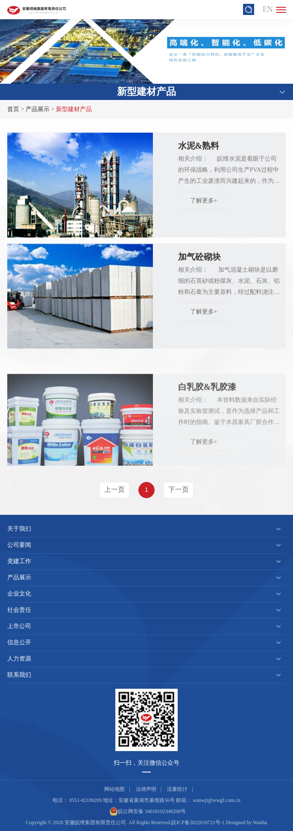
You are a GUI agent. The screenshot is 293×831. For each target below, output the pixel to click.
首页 (13, 109)
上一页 (114, 489)
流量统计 (177, 789)
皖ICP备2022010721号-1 (198, 822)
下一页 (178, 489)
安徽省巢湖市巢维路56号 (146, 800)
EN (268, 9)
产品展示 (38, 109)
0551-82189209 (85, 800)
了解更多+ (203, 206)
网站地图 (114, 789)
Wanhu (260, 822)
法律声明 (146, 789)
